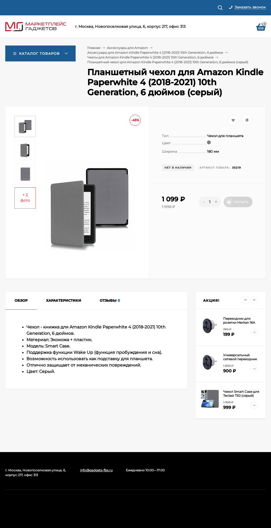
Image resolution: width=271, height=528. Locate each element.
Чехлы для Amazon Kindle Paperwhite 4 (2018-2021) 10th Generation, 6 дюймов (150, 57)
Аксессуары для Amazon (127, 48)
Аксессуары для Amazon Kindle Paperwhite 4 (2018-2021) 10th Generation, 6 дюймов (155, 53)
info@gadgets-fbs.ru (96, 470)
